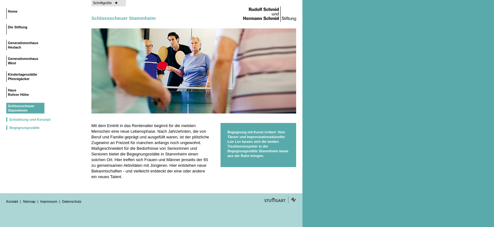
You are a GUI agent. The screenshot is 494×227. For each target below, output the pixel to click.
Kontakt (12, 201)
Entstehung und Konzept (29, 119)
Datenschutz (71, 201)
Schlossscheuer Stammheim (21, 108)
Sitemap (29, 201)
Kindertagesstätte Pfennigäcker (22, 77)
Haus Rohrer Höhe (18, 92)
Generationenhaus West (23, 61)
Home (13, 11)
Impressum (48, 201)
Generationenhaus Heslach (23, 45)
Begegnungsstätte (24, 128)
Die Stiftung (17, 27)
